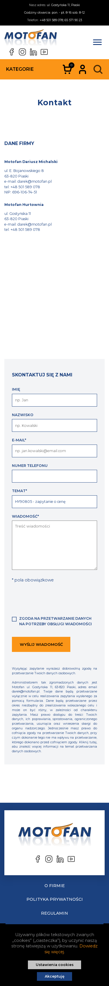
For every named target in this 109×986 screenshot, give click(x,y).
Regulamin (54, 913)
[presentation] (56, 599)
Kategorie (20, 69)
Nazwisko (22, 415)
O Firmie (54, 885)
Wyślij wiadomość (41, 644)
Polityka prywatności (54, 899)
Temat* (19, 491)
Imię (16, 389)
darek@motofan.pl (34, 181)
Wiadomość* (25, 516)
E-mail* (19, 440)
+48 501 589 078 (25, 187)
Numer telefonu (30, 465)
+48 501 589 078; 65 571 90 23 (61, 20)
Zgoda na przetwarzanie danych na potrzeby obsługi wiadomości (55, 621)
